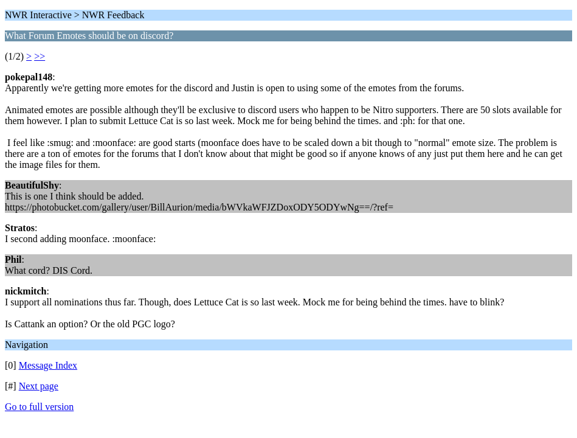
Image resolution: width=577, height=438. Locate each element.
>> (39, 56)
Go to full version (39, 406)
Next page (38, 386)
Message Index (48, 365)
